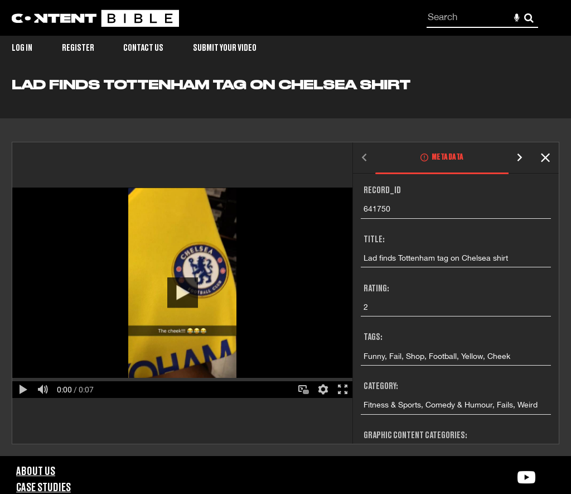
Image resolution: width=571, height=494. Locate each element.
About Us (35, 471)
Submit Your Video (225, 48)
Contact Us (143, 48)
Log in (22, 48)
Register (78, 48)
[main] (285, 267)
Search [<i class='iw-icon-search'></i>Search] (529, 17)
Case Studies (43, 487)
